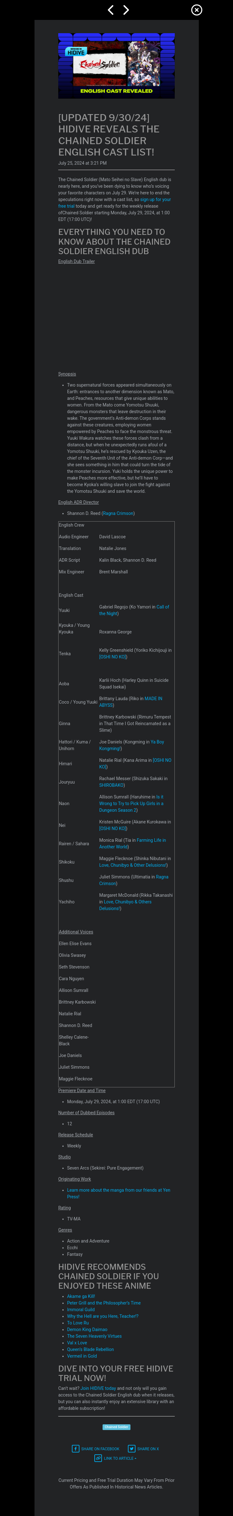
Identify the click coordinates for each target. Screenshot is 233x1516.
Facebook (95, 1448)
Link (113, 1458)
